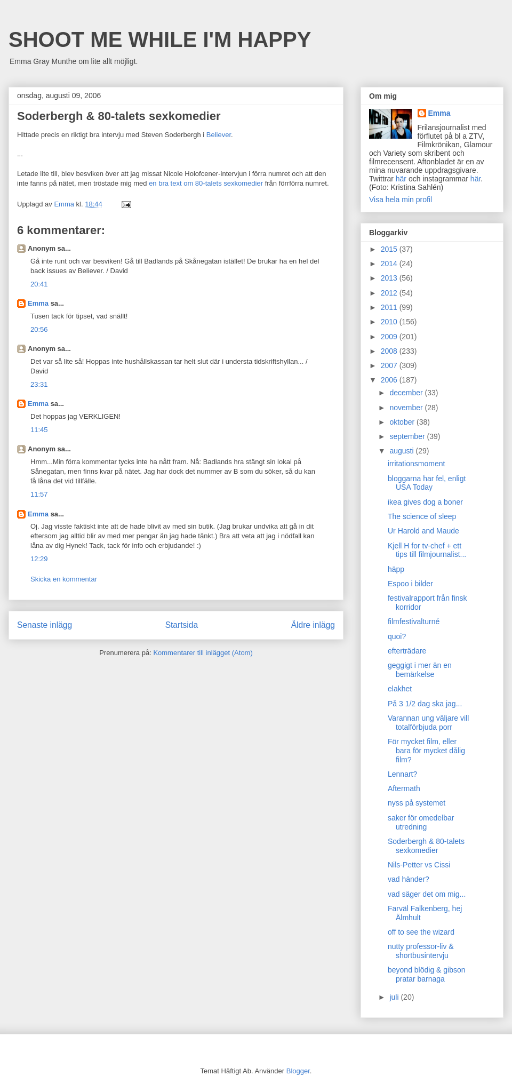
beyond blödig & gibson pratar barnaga (427, 974)
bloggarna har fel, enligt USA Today (427, 483)
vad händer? (408, 879)
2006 (390, 380)
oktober (403, 422)
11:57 (39, 494)
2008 (390, 351)
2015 (390, 249)
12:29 (39, 559)
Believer (218, 135)
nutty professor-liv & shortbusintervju (421, 951)
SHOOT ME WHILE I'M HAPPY (160, 39)
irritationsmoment (416, 463)
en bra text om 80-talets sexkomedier (206, 183)
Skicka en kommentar (63, 579)
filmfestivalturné (413, 621)
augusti (402, 451)
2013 (390, 278)
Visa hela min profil (400, 199)
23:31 (39, 384)
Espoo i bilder (410, 583)
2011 (390, 307)
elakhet (400, 688)
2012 (390, 293)
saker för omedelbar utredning (421, 822)
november (407, 407)
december (407, 392)
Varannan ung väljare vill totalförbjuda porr (428, 722)
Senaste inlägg (44, 624)
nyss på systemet (416, 803)
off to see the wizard (421, 932)
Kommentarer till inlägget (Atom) (202, 653)
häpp (396, 569)
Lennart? (402, 774)
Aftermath (404, 788)
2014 (390, 263)
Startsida (181, 624)
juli (395, 997)
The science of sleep (422, 516)
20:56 (39, 329)
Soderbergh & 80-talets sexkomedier (426, 846)
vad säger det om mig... (427, 894)
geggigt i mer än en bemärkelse (420, 670)
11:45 (39, 430)
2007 (390, 365)
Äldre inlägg (313, 624)
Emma (38, 303)
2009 (390, 336)
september (408, 436)
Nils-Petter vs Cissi (419, 864)
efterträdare (407, 651)
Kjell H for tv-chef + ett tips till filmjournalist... (427, 550)
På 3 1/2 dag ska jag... (425, 703)
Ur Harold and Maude (423, 531)
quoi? (397, 636)
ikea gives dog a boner (425, 502)
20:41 (39, 284)
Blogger (298, 1071)
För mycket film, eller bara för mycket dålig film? (426, 750)
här (401, 178)
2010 (390, 321)
